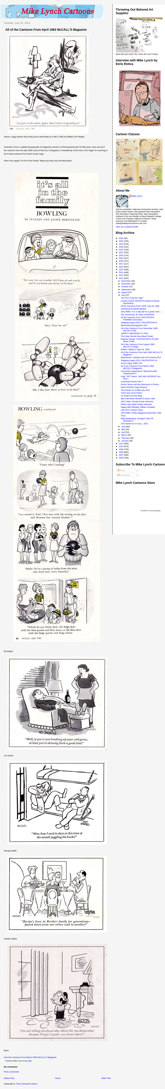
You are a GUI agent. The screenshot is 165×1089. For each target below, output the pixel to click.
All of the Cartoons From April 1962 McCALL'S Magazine (46, 29)
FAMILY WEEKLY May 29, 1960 (135, 349)
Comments (124, 475)
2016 (121, 267)
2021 (121, 252)
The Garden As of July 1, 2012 (134, 423)
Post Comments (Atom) (26, 1084)
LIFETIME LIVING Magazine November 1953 (141, 413)
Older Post (106, 1078)
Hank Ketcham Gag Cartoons (134, 387)
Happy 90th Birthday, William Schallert (138, 407)
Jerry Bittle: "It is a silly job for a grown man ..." (141, 311)
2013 (121, 275)
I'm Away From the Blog (131, 396)
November (126, 284)
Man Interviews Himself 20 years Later (138, 398)
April (123, 432)
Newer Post (9, 1078)
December (126, 281)
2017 (121, 264)
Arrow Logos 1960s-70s (131, 363)
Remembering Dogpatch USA (134, 325)
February (125, 438)
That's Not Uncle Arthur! (131, 393)
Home (58, 1078)
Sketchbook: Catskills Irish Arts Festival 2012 (141, 357)
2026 (121, 238)
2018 (121, 261)
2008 (121, 452)
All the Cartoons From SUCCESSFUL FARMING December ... (138, 318)
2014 (121, 272)
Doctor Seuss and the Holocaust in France (140, 384)
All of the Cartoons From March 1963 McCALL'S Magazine (30, 1057)
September (126, 289)
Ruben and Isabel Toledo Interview (136, 404)
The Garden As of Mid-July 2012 (135, 390)
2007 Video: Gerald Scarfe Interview (137, 401)
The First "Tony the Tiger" (132, 298)
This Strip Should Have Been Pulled (137, 336)
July (123, 295)
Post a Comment (11, 1072)
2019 (121, 258)
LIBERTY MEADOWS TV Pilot (134, 333)
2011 (121, 443)
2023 (121, 247)
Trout (123, 416)
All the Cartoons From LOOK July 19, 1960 (140, 306)
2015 (121, 269)
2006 (121, 458)
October (125, 286)
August (124, 292)
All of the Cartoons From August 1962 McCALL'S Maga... (138, 345)
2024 (121, 244)
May (123, 429)
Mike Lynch (137, 196)
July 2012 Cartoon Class (132, 410)
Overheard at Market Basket (133, 309)
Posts (121, 470)
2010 (121, 446)
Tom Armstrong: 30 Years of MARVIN (137, 314)
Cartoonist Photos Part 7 (132, 381)
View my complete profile (127, 227)
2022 (121, 249)
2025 (121, 241)
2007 (121, 455)
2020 (121, 255)
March (124, 435)
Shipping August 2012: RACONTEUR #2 (139, 322)
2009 (121, 449)
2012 (121, 278)
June (123, 426)
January (125, 441)
